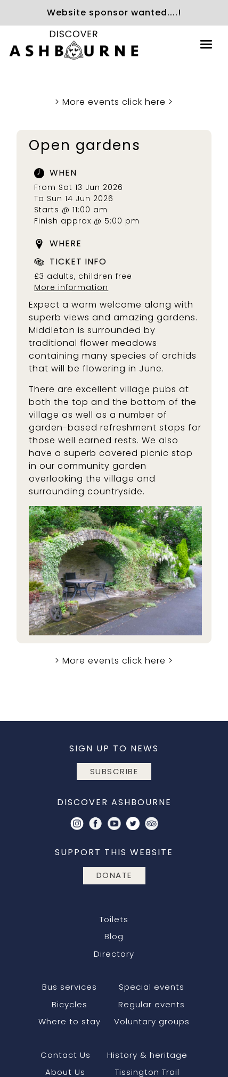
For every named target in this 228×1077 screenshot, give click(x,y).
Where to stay (69, 1021)
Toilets (114, 919)
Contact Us (65, 1055)
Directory (114, 953)
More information (71, 287)
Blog (114, 936)
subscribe (114, 771)
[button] (206, 44)
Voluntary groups (152, 1021)
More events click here (114, 102)
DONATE (114, 875)
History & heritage (147, 1055)
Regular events (151, 1004)
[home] (72, 44)
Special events (151, 986)
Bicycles (69, 1004)
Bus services (69, 986)
